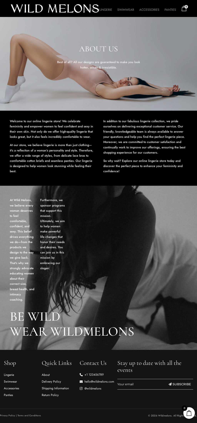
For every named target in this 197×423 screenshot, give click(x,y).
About (46, 375)
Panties (170, 10)
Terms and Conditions (29, 415)
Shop (90, 10)
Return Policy (50, 395)
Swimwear (125, 10)
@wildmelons (92, 388)
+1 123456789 (94, 374)
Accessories (149, 10)
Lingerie (105, 10)
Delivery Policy (51, 381)
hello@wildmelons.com (99, 381)
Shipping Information (55, 388)
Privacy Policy (7, 415)
